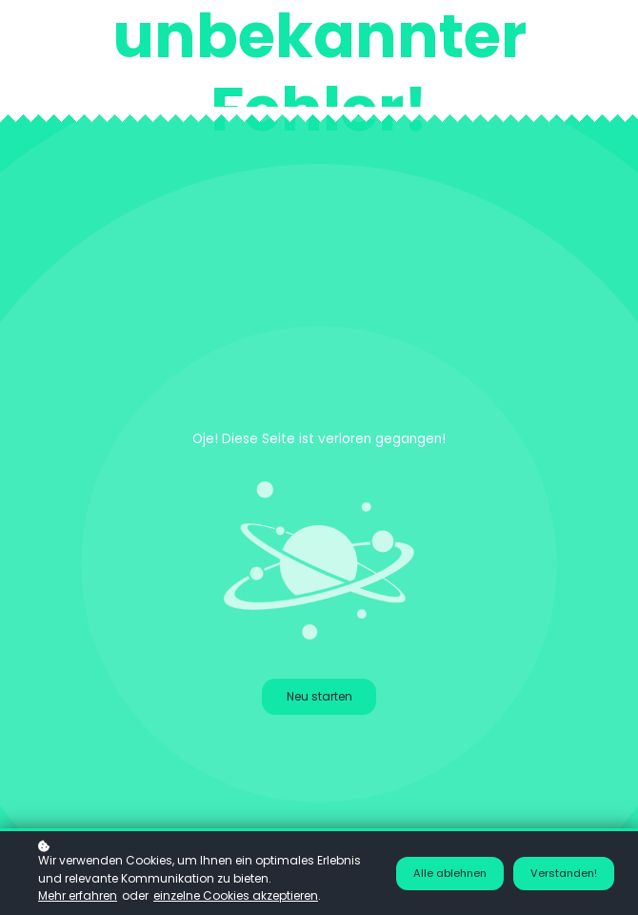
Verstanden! (563, 873)
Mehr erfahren (77, 895)
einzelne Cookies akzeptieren (235, 895)
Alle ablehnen (450, 873)
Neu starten (319, 696)
